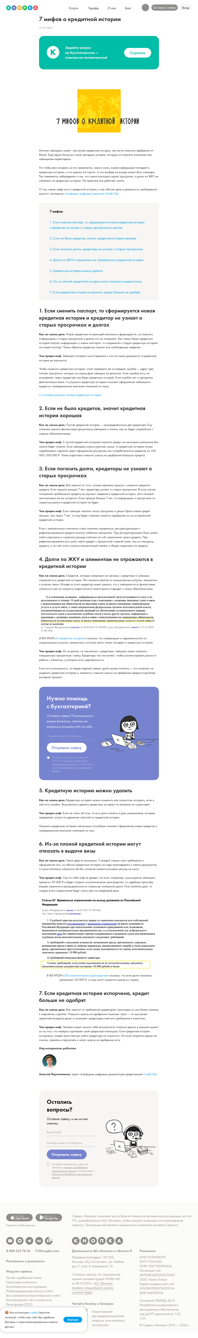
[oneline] (71, 739)
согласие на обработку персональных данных (70, 765)
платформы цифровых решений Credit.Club (91, 197)
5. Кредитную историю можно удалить (76, 274)
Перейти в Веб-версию (20, 1232)
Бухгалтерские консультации (26, 1293)
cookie (34, 1312)
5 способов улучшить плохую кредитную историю (70, 398)
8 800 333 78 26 (18, 1257)
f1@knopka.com (47, 1257)
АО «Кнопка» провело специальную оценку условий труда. (93, 1294)
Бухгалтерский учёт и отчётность (29, 1306)
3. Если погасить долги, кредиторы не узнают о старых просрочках (96, 252)
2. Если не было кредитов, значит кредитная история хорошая (93, 241)
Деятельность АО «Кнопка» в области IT (102, 1257)
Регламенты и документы (25, 1267)
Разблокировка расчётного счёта (29, 1297)
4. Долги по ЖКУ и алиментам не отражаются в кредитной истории (96, 263)
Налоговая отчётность (21, 1288)
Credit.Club (150, 1077)
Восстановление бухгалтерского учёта (33, 1302)
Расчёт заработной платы (24, 1284)
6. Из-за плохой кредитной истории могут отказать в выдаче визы (96, 284)
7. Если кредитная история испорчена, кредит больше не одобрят (95, 295)
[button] (185, 7)
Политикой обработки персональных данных (72, 772)
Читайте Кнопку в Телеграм (92, 1310)
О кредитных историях (70, 641)
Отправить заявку (67, 750)
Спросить (137, 55)
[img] (22, 7)
